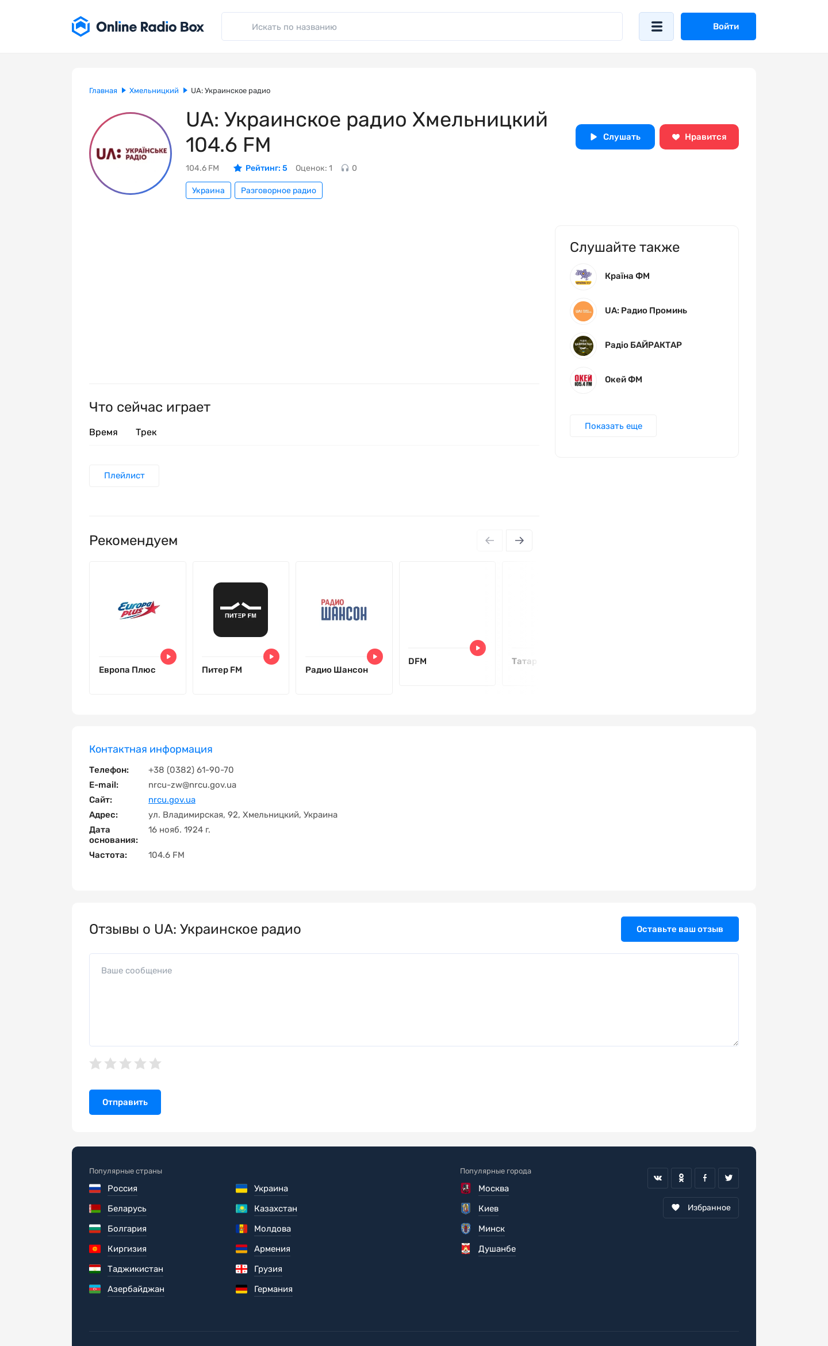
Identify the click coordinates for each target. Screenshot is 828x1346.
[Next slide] (519, 541)
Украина (208, 190)
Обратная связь (436, 1311)
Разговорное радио (278, 190)
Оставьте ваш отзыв (680, 930)
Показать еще (613, 426)
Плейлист (124, 476)
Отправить (125, 1103)
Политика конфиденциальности (311, 1311)
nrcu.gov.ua (171, 801)
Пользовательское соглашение (154, 1311)
